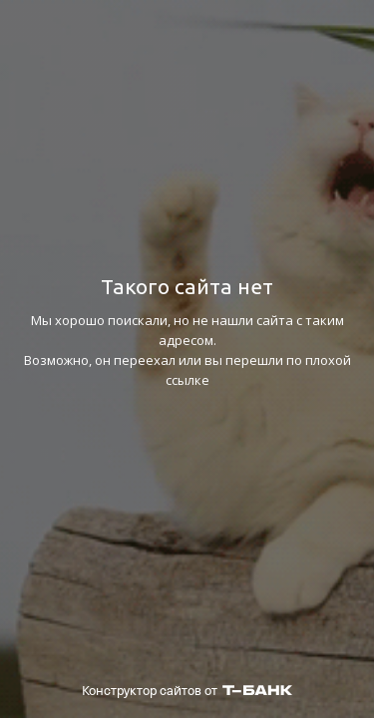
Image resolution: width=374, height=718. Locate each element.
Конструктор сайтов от (187, 690)
